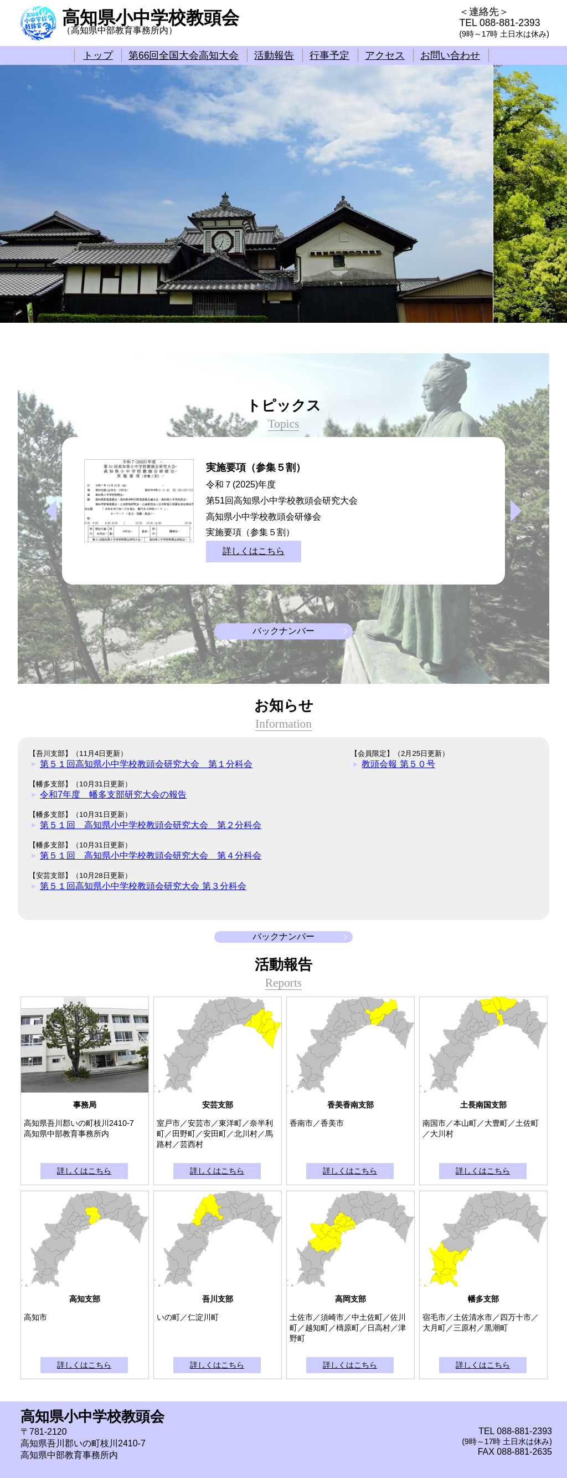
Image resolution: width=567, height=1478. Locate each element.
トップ (98, 55)
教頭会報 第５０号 (398, 764)
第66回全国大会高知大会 (183, 55)
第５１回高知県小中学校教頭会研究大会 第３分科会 (143, 886)
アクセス (385, 55)
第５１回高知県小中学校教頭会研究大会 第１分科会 (146, 764)
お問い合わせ (450, 55)
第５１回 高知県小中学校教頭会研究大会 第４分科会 (150, 855)
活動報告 (274, 55)
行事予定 (329, 55)
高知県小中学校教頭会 (150, 18)
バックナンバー (283, 631)
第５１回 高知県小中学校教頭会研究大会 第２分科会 (150, 825)
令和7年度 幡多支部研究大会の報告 (113, 794)
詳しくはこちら (254, 551)
